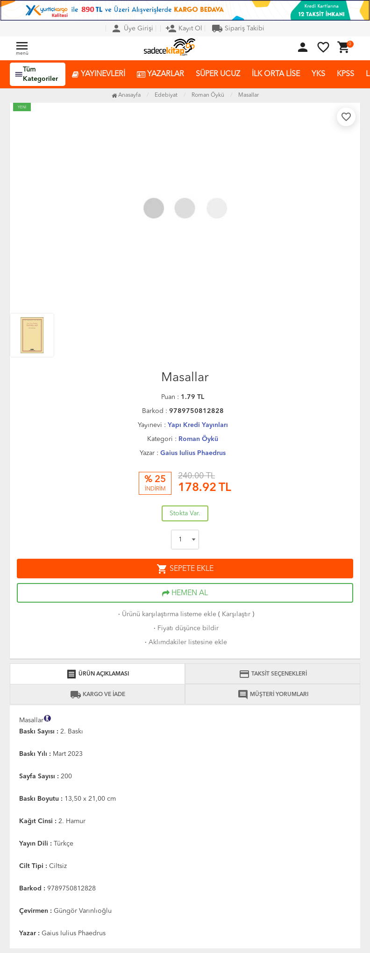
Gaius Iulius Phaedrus (193, 453)
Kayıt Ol (183, 28)
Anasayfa (126, 95)
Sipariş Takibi (238, 28)
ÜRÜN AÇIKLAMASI (97, 674)
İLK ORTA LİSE (276, 74)
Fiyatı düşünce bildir (185, 628)
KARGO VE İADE (97, 694)
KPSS (345, 74)
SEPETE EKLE (185, 569)
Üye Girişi (132, 28)
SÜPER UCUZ (218, 74)
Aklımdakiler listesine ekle (185, 642)
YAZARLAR (160, 74)
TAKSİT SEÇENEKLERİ (273, 674)
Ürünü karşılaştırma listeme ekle (166, 614)
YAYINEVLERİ (98, 74)
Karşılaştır (236, 614)
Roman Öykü (198, 439)
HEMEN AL (185, 593)
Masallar (248, 95)
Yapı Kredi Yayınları (198, 425)
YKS (318, 74)
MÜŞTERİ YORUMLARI (272, 694)
